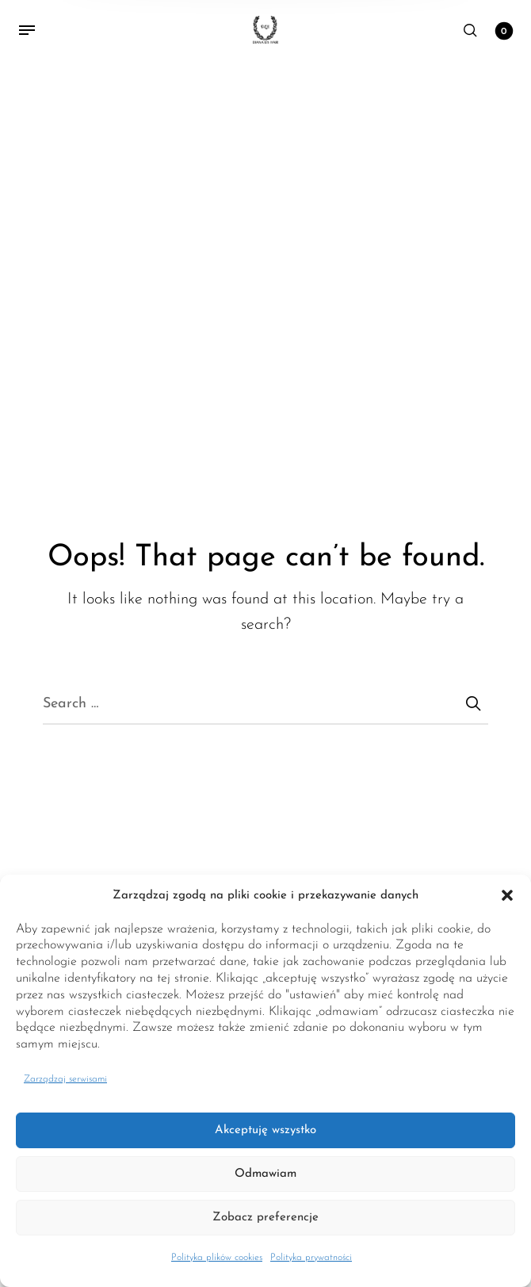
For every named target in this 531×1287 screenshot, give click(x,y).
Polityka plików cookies (216, 1257)
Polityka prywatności (311, 1257)
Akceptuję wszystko (265, 1130)
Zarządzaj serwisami (65, 1079)
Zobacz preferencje (265, 1218)
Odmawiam (265, 1174)
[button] (507, 896)
